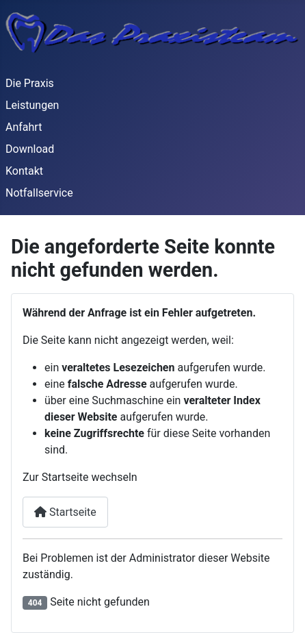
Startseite (65, 512)
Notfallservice (39, 192)
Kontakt (24, 170)
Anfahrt (23, 127)
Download (29, 149)
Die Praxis (29, 83)
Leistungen (32, 105)
